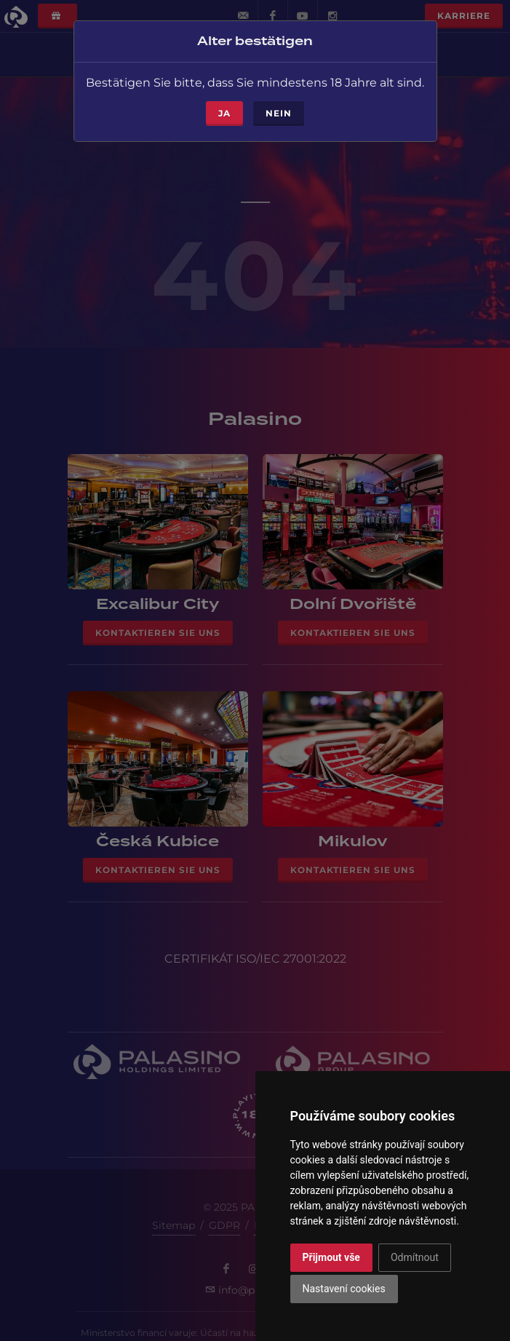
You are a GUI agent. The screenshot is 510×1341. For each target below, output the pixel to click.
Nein (279, 110)
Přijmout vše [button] (331, 1257)
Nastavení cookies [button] (344, 1288)
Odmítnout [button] (415, 1257)
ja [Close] (224, 110)
